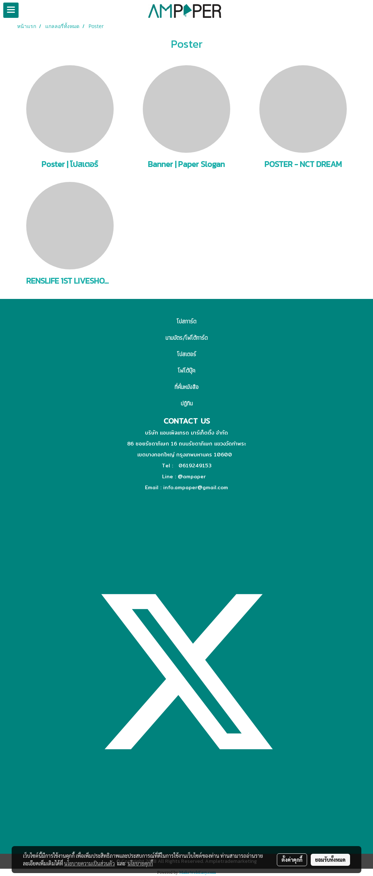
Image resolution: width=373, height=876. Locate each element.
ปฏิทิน (187, 403)
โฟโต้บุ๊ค (186, 370)
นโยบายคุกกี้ (140, 863)
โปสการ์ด (186, 321)
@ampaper (192, 476)
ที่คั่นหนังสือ (186, 387)
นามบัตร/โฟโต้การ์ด (186, 337)
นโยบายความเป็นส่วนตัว (89, 863)
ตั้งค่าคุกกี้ (292, 859)
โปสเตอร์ (186, 354)
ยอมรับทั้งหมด (330, 859)
